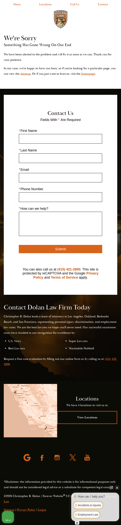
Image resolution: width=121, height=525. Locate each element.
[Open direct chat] (111, 487)
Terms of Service (64, 277)
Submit (60, 249)
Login (42, 510)
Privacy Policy (26, 510)
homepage (88, 74)
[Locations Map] (30, 410)
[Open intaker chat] (77, 523)
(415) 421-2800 (69, 269)
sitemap (25, 74)
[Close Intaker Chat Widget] (117, 487)
